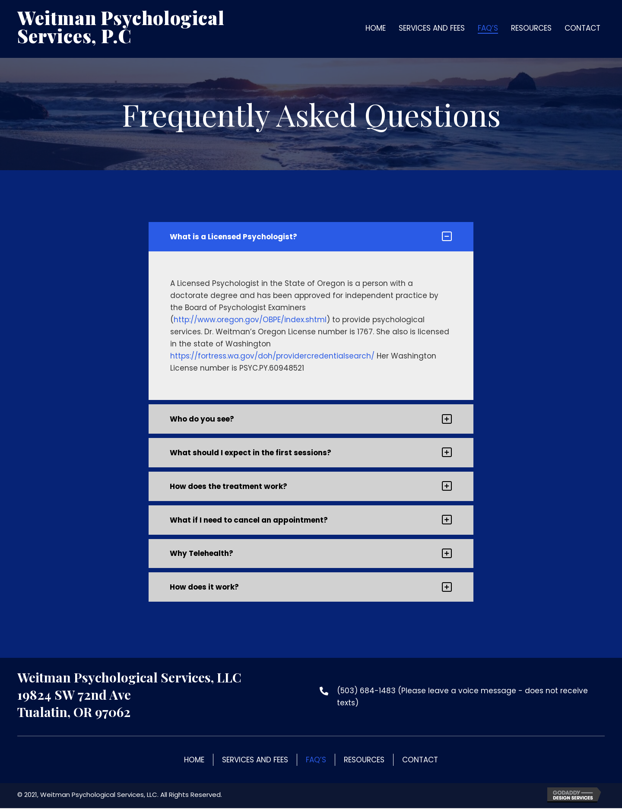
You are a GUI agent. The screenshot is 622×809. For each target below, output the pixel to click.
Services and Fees (255, 760)
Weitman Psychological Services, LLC (129, 678)
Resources (364, 760)
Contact (420, 760)
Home (194, 760)
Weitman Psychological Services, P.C (121, 27)
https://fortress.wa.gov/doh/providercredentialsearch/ (272, 356)
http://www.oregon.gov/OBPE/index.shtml (250, 319)
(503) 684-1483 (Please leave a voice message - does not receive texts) (462, 697)
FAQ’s (316, 760)
